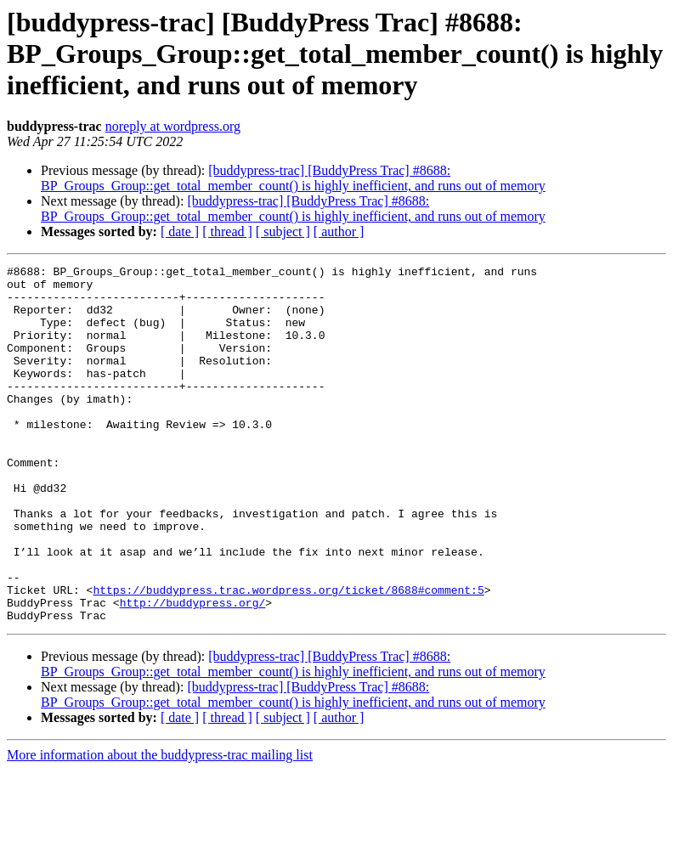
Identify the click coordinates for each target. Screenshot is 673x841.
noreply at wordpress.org (172, 126)
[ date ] (180, 231)
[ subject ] (283, 231)
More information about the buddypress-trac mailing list (160, 826)
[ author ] (339, 231)
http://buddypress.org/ (193, 671)
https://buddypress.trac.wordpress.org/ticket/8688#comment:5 (288, 655)
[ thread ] (227, 231)
